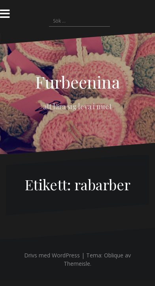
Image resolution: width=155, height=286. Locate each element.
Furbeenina (77, 82)
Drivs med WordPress (52, 255)
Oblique (113, 255)
